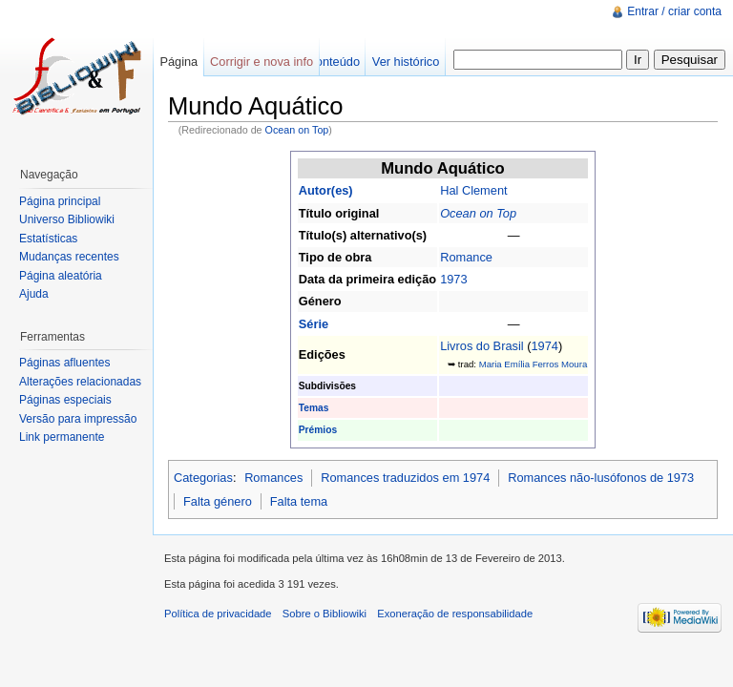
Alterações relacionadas (80, 381)
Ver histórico (405, 61)
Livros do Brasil (481, 346)
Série (313, 324)
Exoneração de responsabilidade (455, 613)
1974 (544, 346)
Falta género (217, 501)
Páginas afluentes (64, 362)
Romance (466, 257)
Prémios (318, 430)
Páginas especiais (65, 399)
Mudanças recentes (69, 256)
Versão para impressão (77, 419)
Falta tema (298, 501)
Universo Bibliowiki (67, 219)
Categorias (203, 477)
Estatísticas (48, 238)
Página (178, 61)
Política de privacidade (218, 613)
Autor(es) (326, 190)
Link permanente (61, 437)
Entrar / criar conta (674, 11)
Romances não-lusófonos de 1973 (601, 477)
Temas (314, 408)
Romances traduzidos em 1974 (405, 477)
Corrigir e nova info (261, 61)
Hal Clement (473, 190)
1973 (453, 279)
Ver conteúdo (324, 61)
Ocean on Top (297, 129)
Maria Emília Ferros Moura (533, 364)
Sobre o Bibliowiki (324, 613)
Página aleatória (60, 275)
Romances (273, 477)
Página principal (59, 201)
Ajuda (34, 294)
